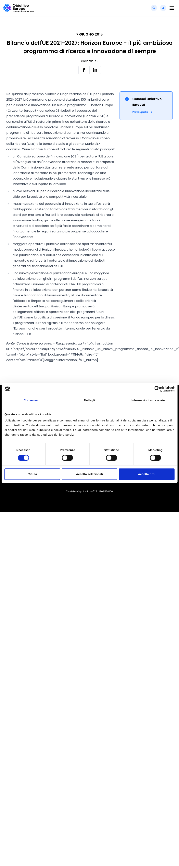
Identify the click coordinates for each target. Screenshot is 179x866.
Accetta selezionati (89, 474)
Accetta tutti (146, 474)
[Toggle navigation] (172, 8)
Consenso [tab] (31, 400)
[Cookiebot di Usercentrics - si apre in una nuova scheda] (157, 389)
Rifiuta (32, 474)
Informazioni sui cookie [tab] (148, 400)
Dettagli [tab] (89, 400)
